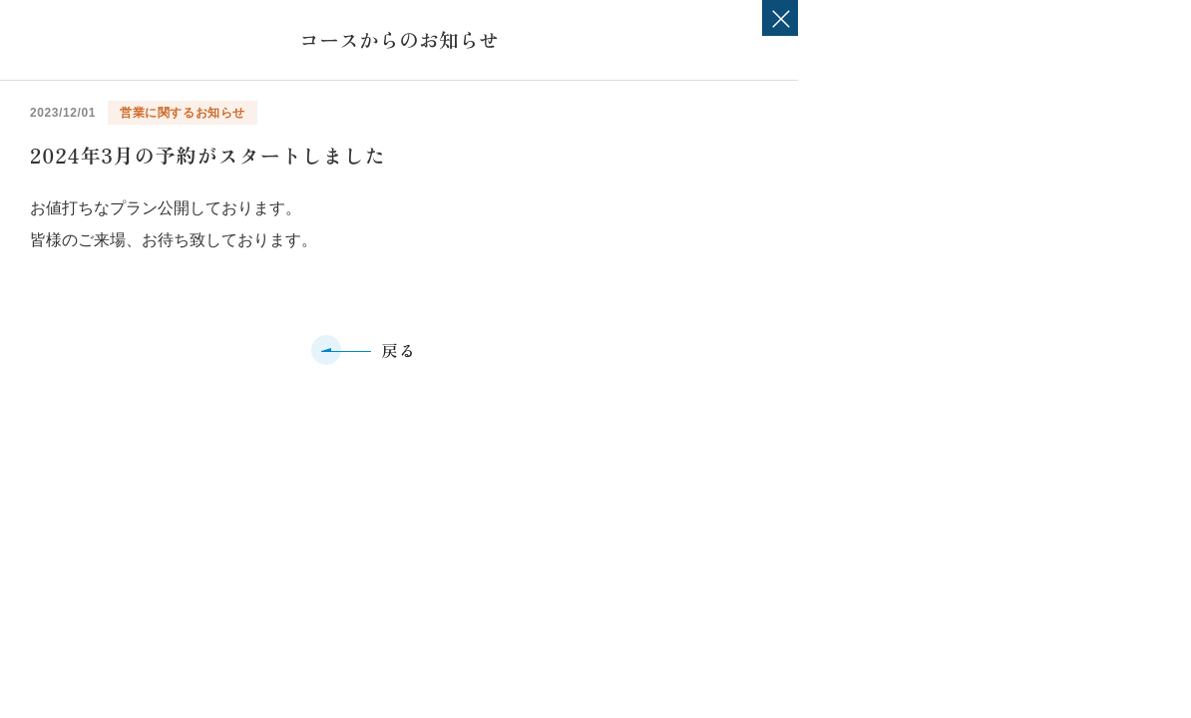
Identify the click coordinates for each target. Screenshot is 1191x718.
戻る (398, 350)
